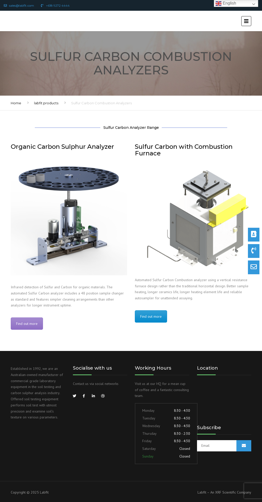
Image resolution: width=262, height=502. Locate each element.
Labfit (44, 492)
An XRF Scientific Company (230, 492)
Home (16, 103)
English (225, 3)
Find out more (27, 323)
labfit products (46, 103)
